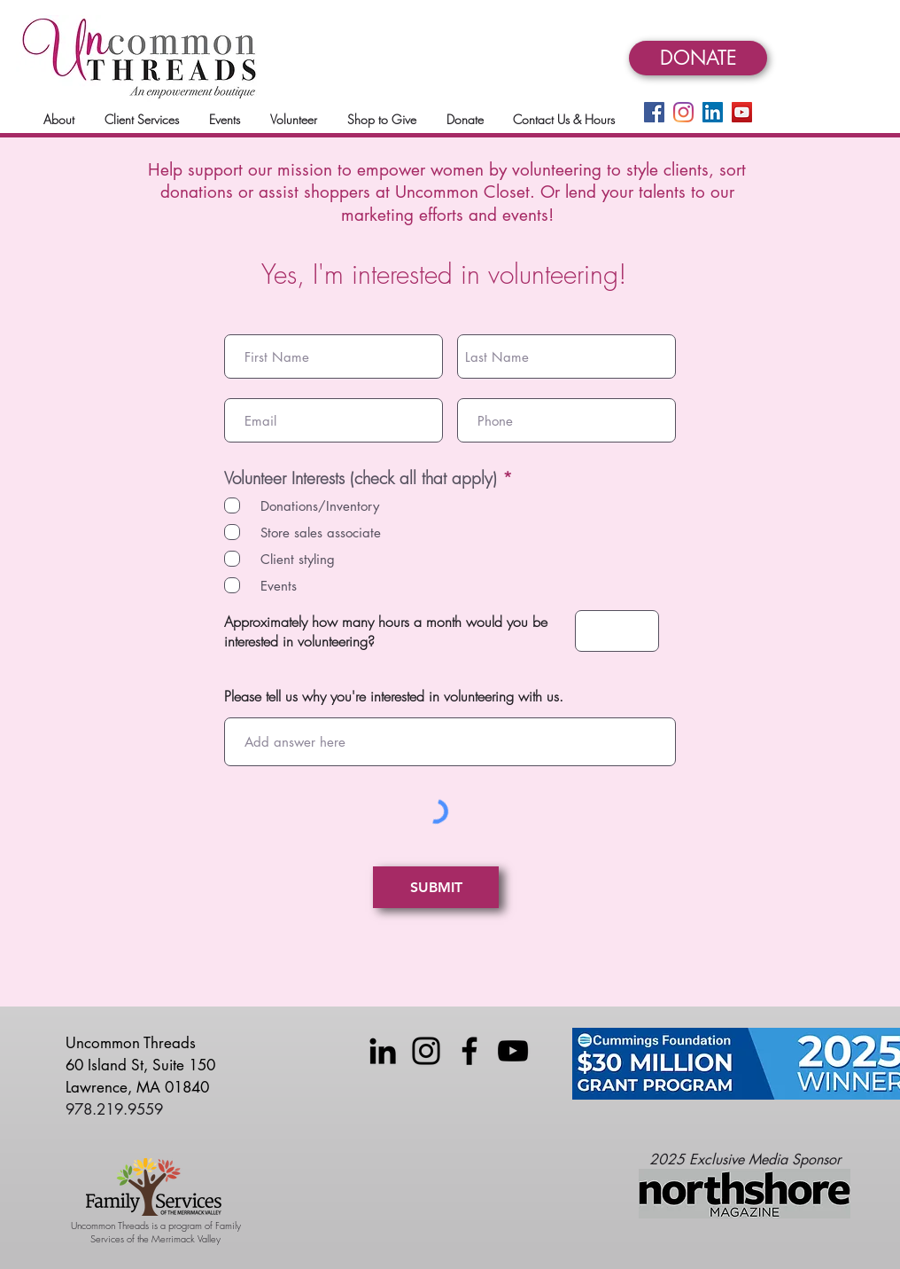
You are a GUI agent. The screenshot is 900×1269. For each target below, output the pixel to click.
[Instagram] (683, 112)
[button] (58, 119)
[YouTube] (742, 112)
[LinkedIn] (712, 112)
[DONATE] (698, 58)
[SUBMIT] (436, 887)
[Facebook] (654, 112)
